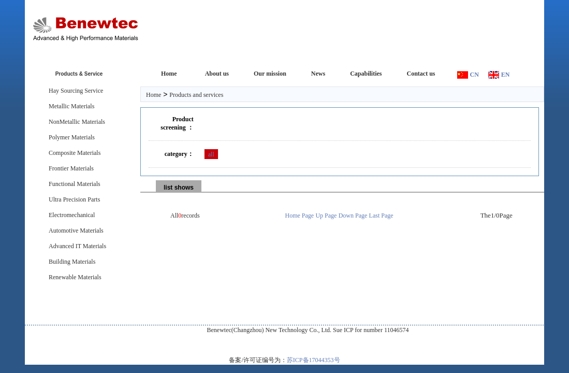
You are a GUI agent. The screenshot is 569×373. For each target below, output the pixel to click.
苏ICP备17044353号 (313, 360)
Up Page (326, 215)
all (211, 154)
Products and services (196, 94)
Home (153, 94)
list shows (179, 187)
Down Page (353, 215)
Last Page (381, 215)
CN (474, 74)
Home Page (299, 215)
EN (505, 74)
